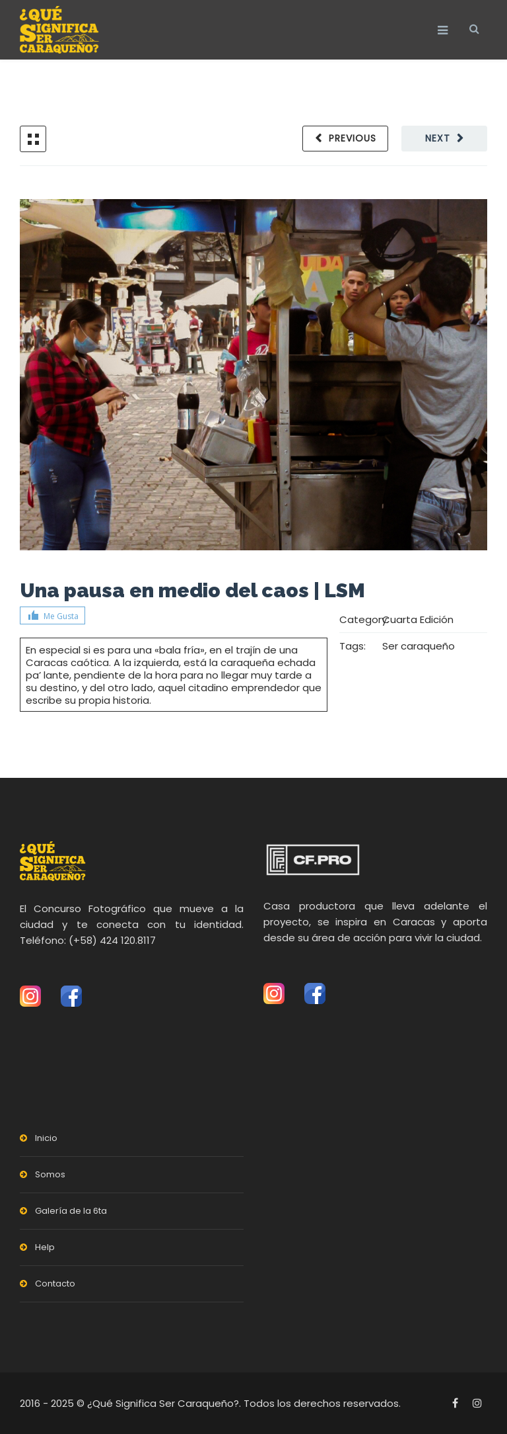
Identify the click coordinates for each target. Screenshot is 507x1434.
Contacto (55, 1283)
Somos (50, 1174)
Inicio (46, 1138)
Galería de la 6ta (71, 1210)
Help (45, 1247)
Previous (352, 138)
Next (437, 138)
